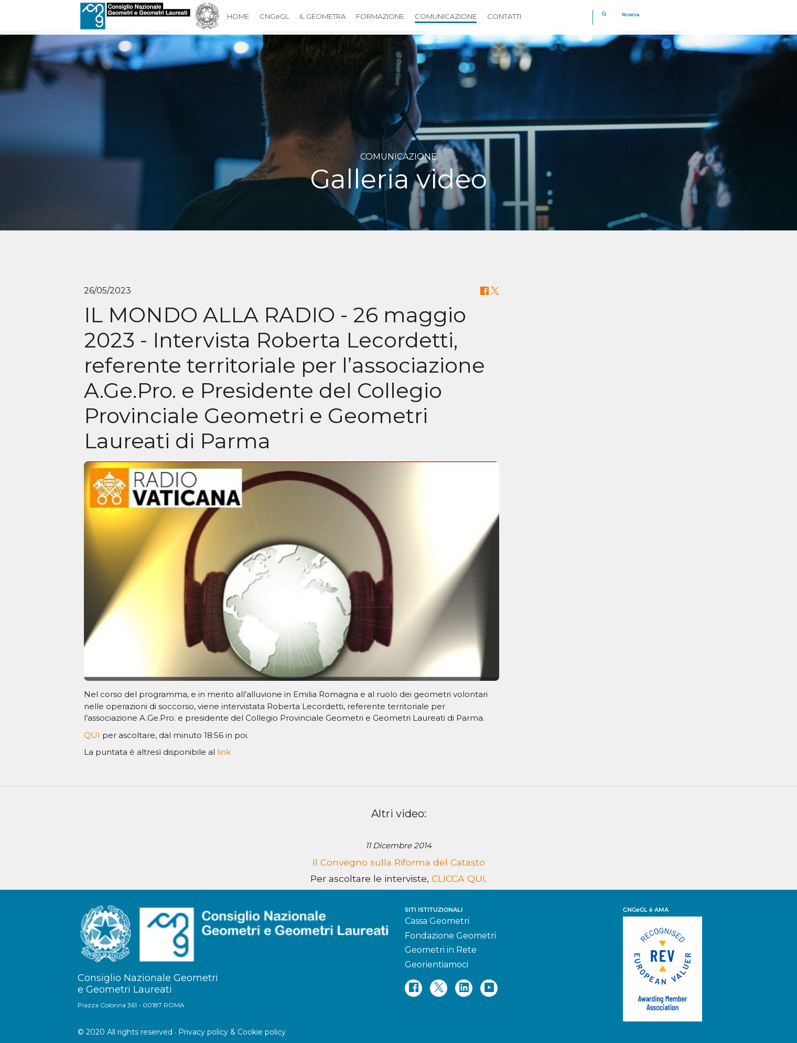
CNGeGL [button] (274, 16)
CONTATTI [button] (504, 16)
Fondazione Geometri (450, 936)
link (224, 752)
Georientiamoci (436, 965)
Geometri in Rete (441, 950)
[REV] (671, 963)
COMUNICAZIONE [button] (446, 16)
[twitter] (438, 988)
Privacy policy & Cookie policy (232, 1032)
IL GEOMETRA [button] (322, 16)
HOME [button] (238, 16)
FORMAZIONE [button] (380, 16)
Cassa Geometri (437, 921)
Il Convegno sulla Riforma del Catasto (399, 862)
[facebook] (413, 988)
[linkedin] (463, 988)
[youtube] (489, 988)
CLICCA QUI (458, 878)
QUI (93, 735)
